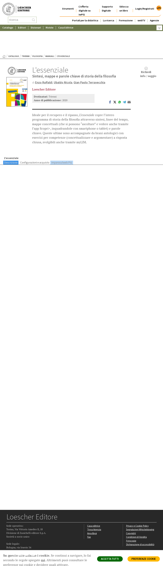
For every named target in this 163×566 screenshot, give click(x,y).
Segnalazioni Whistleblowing (140, 504)
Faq (89, 511)
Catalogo (7, 24)
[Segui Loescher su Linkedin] (21, 530)
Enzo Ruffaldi (44, 57)
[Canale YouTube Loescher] (28, 530)
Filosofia (37, 30)
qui (47, 560)
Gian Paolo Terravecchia (89, 57)
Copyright (131, 508)
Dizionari (36, 24)
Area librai (92, 508)
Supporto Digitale (107, 4)
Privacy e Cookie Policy (137, 500)
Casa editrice (93, 500)
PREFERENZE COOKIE (143, 559)
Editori (22, 24)
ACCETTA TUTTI (109, 559)
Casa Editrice (65, 24)
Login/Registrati (144, 4)
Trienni (26, 30)
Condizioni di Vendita (136, 511)
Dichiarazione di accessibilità (140, 519)
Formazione (126, 16)
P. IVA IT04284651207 (17, 542)
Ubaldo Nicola (63, 57)
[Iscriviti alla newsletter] (34, 530)
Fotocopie (131, 515)
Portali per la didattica (85, 16)
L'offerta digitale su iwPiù (85, 6)
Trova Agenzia (94, 504)
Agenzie (154, 16)
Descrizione (11, 137)
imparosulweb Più (61, 137)
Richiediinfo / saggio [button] (148, 46)
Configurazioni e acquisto (34, 137)
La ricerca (108, 16)
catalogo (13, 30)
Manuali (49, 30)
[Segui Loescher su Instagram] (15, 530)
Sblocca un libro (123, 4)
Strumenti (68, 4)
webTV (141, 16)
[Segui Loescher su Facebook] (9, 530)
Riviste (49, 24)
